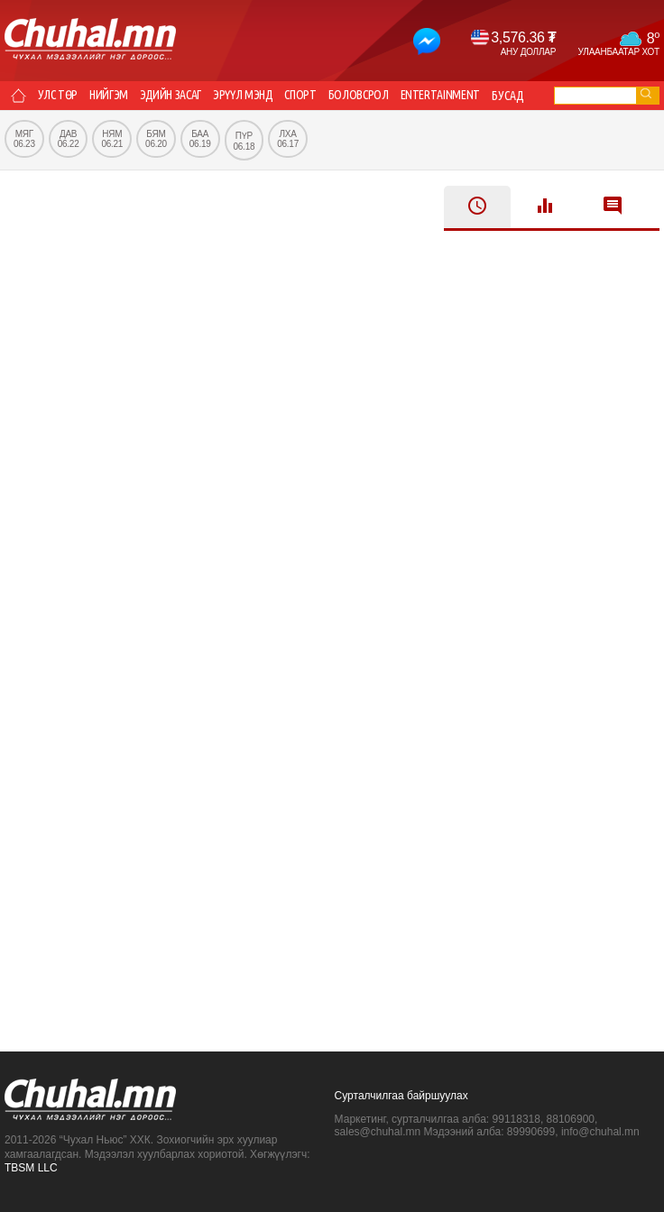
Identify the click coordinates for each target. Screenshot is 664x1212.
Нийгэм (111, 95)
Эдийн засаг (174, 95)
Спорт (306, 95)
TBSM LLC (31, 1168)
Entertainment (449, 95)
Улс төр (59, 95)
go (646, 93)
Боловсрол (366, 95)
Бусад (518, 95)
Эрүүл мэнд (248, 95)
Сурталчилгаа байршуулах (401, 1095)
